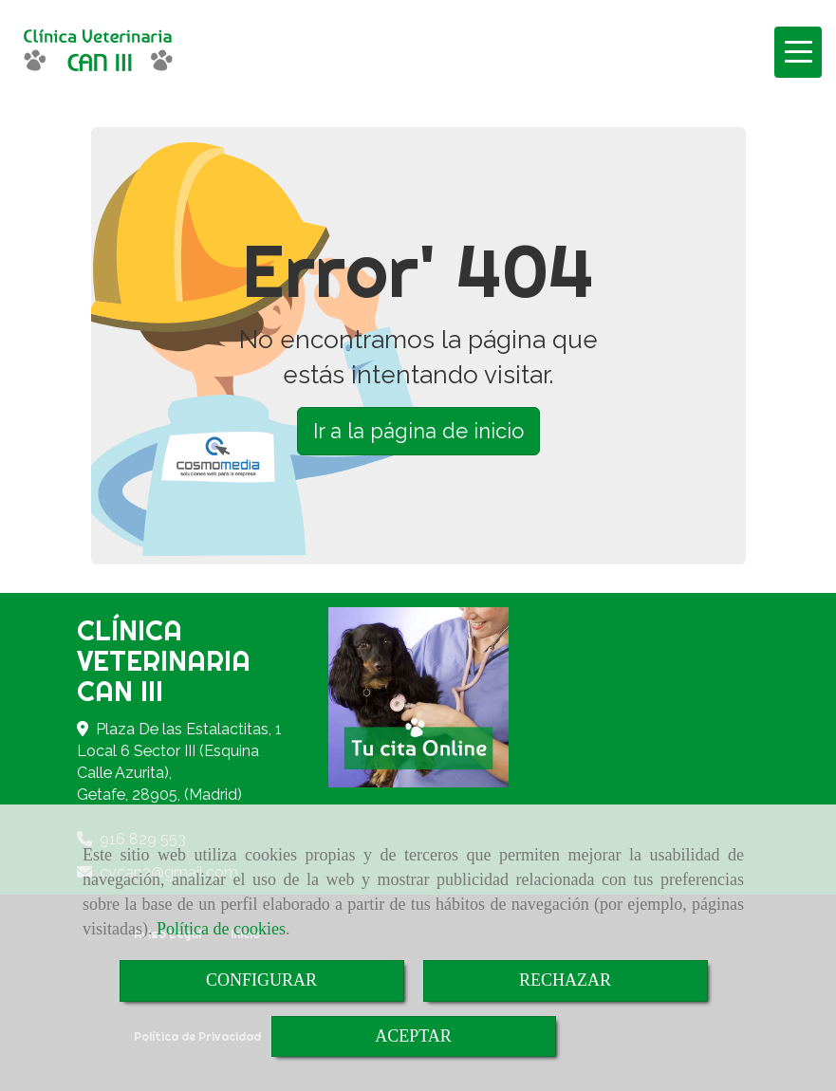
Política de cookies (221, 928)
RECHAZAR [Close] (565, 980)
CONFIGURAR (261, 980)
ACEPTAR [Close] (413, 1035)
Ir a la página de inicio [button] (418, 430)
